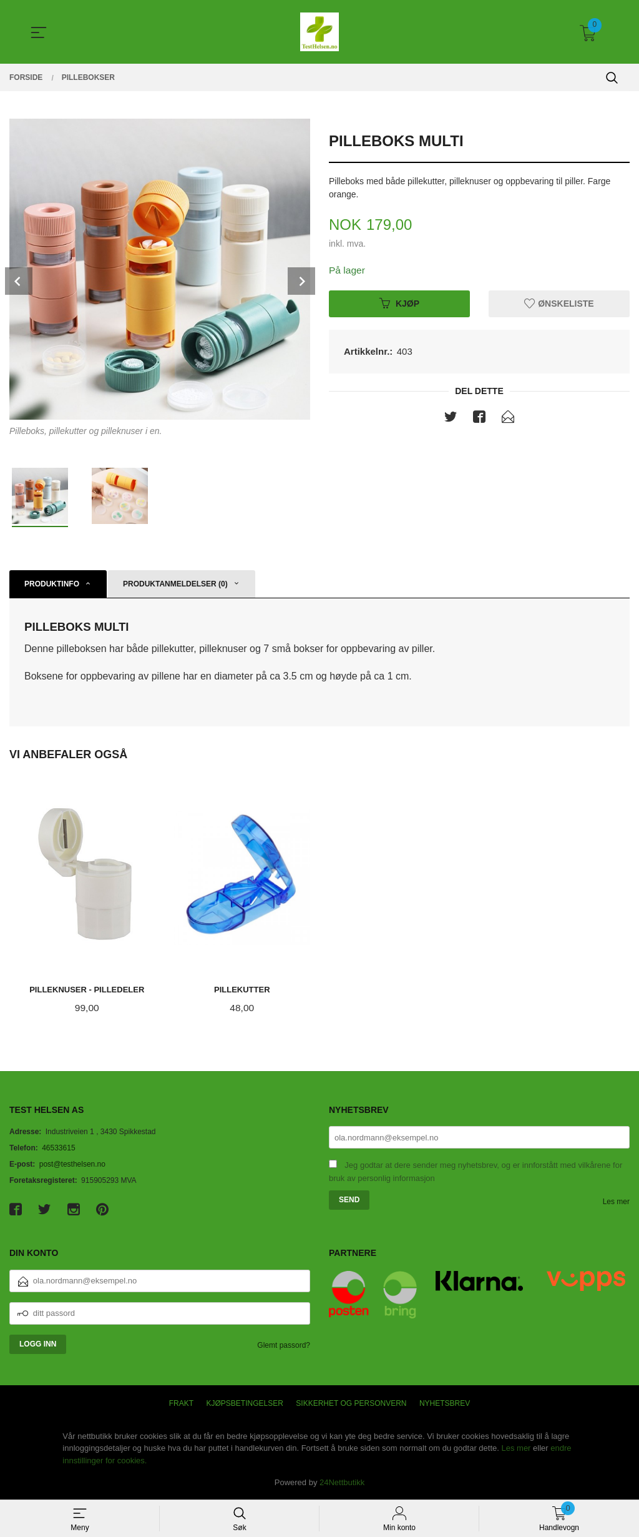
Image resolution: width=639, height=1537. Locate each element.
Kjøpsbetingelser (245, 1404)
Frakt (181, 1404)
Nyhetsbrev (444, 1404)
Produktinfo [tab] (51, 584)
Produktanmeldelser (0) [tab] (175, 584)
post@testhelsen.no (72, 1164)
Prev (18, 281)
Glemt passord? (283, 1346)
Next (301, 281)
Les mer (616, 1202)
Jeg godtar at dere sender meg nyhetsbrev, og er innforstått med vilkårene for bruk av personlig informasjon (475, 1172)
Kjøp (399, 304)
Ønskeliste (558, 304)
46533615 (58, 1148)
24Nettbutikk (342, 1483)
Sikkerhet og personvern (351, 1404)
